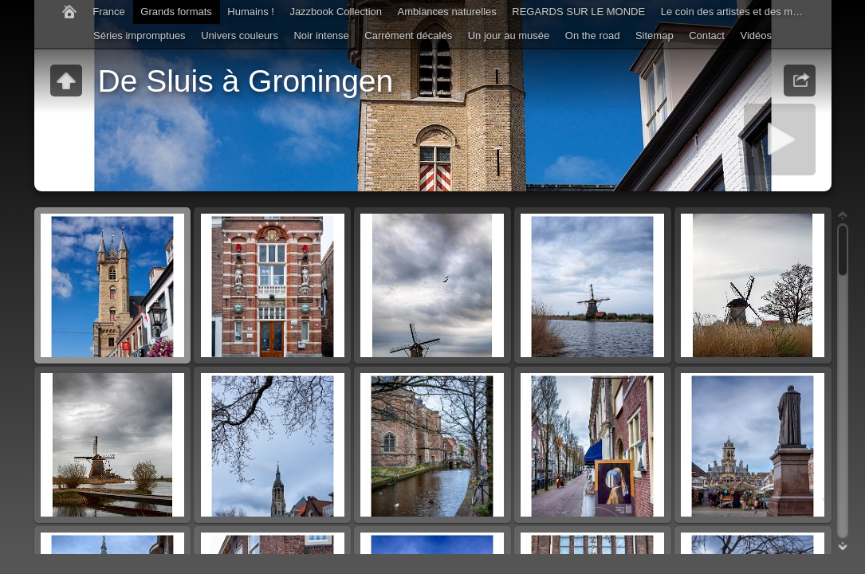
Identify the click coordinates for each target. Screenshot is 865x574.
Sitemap (654, 35)
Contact (707, 35)
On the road (592, 35)
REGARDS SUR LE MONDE (578, 12)
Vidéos (756, 35)
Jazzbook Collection (335, 12)
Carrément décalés (408, 35)
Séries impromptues (139, 35)
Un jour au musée (509, 35)
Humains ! (250, 12)
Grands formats (176, 12)
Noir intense (320, 35)
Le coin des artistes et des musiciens (736, 12)
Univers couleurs (239, 35)
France (108, 12)
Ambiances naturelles (447, 12)
